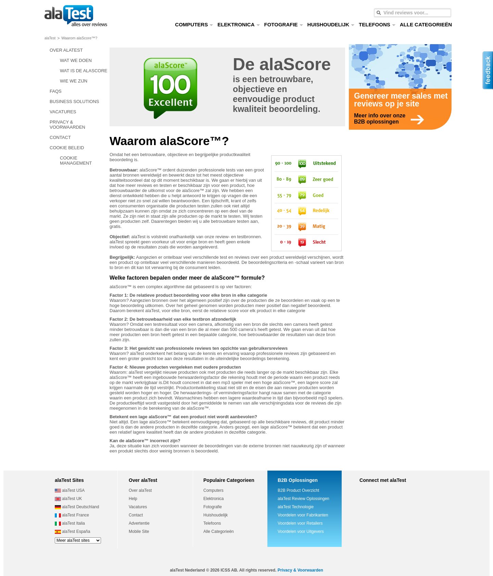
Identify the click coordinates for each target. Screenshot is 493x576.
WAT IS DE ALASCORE (83, 70)
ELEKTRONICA (238, 24)
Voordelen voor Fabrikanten (303, 515)
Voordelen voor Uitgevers (301, 531)
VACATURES (63, 111)
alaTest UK (68, 498)
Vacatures (138, 506)
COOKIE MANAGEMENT (76, 160)
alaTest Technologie (296, 506)
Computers (213, 490)
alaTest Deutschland (77, 506)
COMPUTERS (194, 24)
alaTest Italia (70, 523)
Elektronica (213, 498)
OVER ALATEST (66, 50)
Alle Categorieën (218, 531)
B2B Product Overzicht (298, 490)
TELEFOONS (377, 24)
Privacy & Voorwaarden (300, 570)
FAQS (56, 91)
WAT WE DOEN (76, 60)
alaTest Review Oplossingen (303, 498)
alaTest (50, 38)
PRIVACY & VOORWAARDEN (67, 124)
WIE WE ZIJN (73, 81)
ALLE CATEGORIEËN (426, 24)
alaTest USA (70, 490)
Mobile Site (139, 531)
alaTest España (72, 531)
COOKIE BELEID (67, 147)
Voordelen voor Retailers (300, 523)
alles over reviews (76, 16)
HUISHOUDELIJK (331, 24)
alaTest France (72, 515)
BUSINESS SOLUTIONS (74, 101)
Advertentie (139, 523)
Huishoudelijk (215, 515)
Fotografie (212, 506)
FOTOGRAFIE (283, 24)
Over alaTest (140, 490)
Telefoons (212, 523)
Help (133, 498)
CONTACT (60, 137)
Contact (136, 515)
